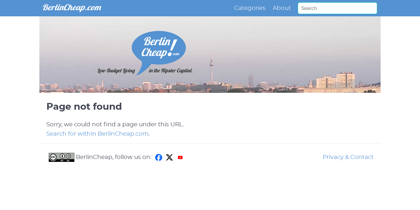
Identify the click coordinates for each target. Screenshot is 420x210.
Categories (250, 8)
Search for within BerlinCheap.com (97, 134)
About (282, 8)
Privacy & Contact (348, 157)
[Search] (337, 8)
